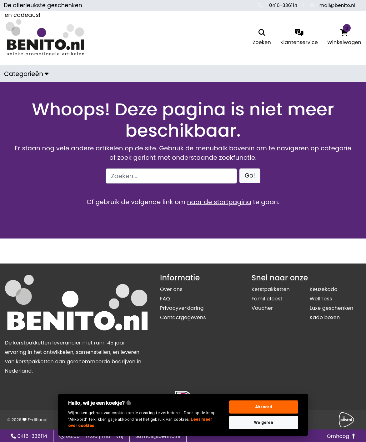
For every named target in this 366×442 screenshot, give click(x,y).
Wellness (321, 298)
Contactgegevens (183, 317)
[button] (249, 175)
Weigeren (263, 422)
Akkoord (263, 406)
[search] (262, 37)
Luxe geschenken (331, 308)
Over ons (171, 289)
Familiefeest (267, 298)
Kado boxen (325, 317)
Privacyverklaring (182, 308)
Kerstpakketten (271, 289)
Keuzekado (324, 289)
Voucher (262, 308)
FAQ (165, 298)
